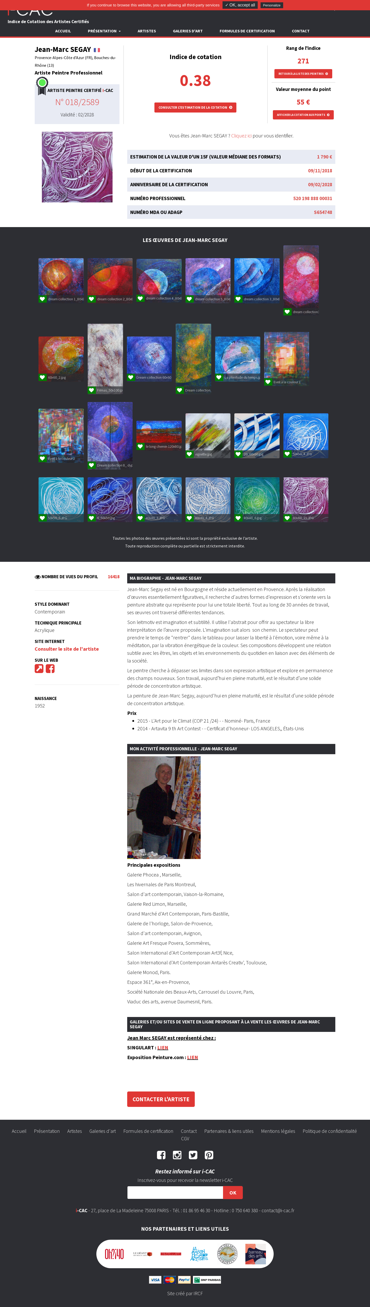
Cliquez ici (241, 135)
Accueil (63, 30)
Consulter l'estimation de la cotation (195, 107)
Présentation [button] (102, 30)
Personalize (272, 5)
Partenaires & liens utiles (229, 1131)
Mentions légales (278, 1131)
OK (232, 1192)
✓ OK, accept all (240, 5)
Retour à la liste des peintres (303, 74)
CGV (185, 1138)
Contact (301, 30)
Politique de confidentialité (330, 1131)
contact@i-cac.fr (278, 1210)
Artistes (147, 30)
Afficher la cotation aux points (303, 115)
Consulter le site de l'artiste (67, 649)
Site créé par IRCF (185, 1293)
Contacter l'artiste (161, 1099)
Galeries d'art (188, 30)
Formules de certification (247, 30)
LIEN (162, 1047)
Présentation (47, 1131)
